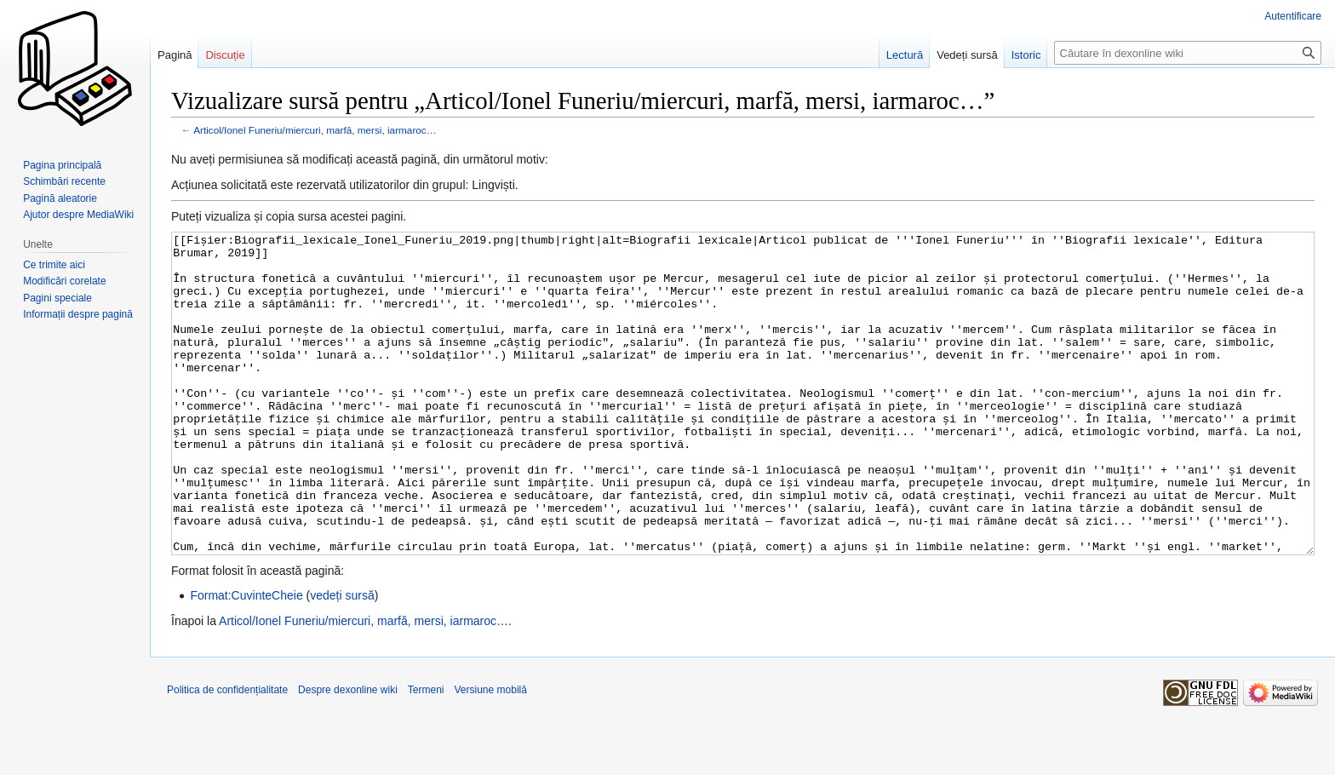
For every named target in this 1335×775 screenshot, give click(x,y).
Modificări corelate (64, 281)
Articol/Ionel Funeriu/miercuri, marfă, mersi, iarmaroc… (314, 129)
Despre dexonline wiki (348, 754)
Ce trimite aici (54, 265)
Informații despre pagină (78, 314)
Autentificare (1292, 16)
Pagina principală (62, 165)
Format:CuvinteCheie (246, 659)
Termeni (426, 754)
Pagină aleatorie (60, 198)
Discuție (224, 55)
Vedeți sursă (967, 55)
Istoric (1026, 55)
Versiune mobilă (491, 754)
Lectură (904, 55)
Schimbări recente (64, 181)
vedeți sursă (342, 659)
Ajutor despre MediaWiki (78, 215)
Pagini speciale (57, 298)
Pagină (175, 55)
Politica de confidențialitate (227, 754)
